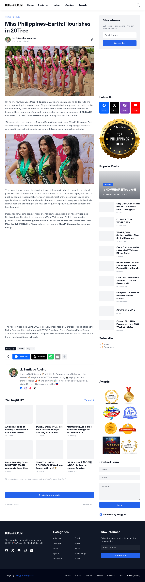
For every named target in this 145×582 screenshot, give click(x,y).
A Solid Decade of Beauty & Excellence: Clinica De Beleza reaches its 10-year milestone (16, 429)
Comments (108, 347)
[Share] (91, 39)
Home (30, 5)
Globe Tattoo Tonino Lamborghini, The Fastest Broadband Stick (127, 265)
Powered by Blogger (112, 514)
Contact (70, 5)
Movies (78, 543)
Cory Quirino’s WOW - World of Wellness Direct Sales (127, 250)
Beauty (16, 17)
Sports (56, 553)
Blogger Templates (25, 575)
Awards (83, 5)
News (77, 548)
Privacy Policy (133, 575)
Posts (105, 344)
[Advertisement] (122, 72)
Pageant (30, 349)
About (57, 5)
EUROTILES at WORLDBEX (124, 221)
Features (43, 5)
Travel (77, 558)
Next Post (87, 504)
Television (57, 558)
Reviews (111, 575)
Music (55, 548)
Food (77, 538)
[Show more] (64, 356)
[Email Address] (120, 35)
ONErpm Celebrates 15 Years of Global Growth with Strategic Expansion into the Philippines (127, 280)
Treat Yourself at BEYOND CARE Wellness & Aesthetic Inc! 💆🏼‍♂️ (49, 465)
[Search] (137, 5)
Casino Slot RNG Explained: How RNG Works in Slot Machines (127, 324)
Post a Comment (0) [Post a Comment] (49, 495)
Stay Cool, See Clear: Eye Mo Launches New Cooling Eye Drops (127, 206)
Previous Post (13, 504)
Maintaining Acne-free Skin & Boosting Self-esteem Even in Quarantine (79, 429)
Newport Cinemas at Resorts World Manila (127, 295)
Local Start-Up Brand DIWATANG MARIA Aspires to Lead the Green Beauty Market (16, 465)
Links (121, 575)
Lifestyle (57, 543)
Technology (80, 553)
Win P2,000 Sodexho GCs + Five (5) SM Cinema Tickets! (127, 235)
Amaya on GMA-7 (125, 309)
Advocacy (57, 538)
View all (87, 400)
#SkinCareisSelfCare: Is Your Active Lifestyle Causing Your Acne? (49, 429)
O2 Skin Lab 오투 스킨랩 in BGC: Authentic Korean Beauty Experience (79, 465)
